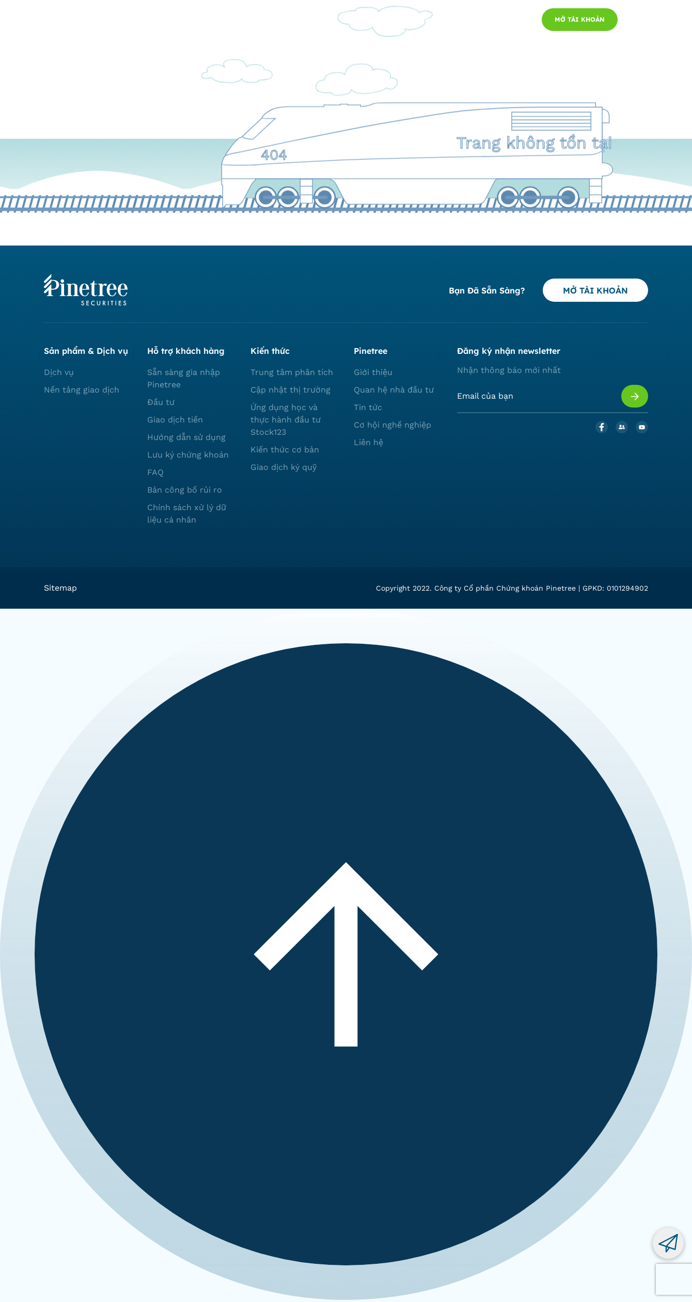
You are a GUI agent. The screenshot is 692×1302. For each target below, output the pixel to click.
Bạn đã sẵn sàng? (487, 290)
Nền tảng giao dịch (81, 390)
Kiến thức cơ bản (284, 449)
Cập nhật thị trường (290, 390)
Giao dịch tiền (175, 420)
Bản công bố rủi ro (184, 490)
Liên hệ (368, 442)
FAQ (155, 472)
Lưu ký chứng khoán (188, 455)
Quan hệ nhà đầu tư (394, 390)
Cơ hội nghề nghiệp (392, 425)
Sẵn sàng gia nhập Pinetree (183, 378)
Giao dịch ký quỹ (283, 467)
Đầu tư (161, 402)
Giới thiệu (373, 372)
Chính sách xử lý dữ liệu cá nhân (186, 513)
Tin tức (368, 407)
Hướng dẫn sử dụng (186, 437)
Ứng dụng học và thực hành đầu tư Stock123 (285, 419)
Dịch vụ (59, 372)
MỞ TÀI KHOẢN (595, 290)
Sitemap (60, 588)
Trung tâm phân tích (291, 372)
